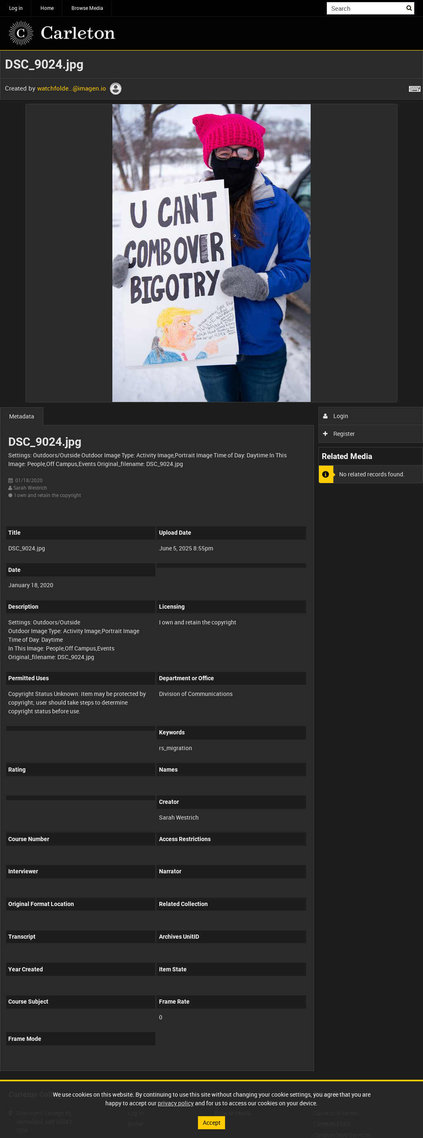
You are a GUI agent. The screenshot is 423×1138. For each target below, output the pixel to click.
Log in (16, 8)
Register (339, 434)
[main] (211, 565)
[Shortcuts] (415, 87)
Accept (212, 1122)
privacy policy (176, 1103)
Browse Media (87, 8)
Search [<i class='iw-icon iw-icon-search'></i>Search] (409, 7)
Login (335, 416)
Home (47, 8)
